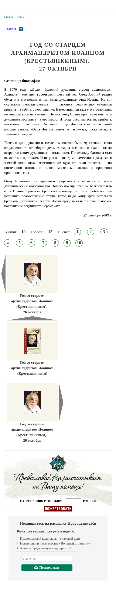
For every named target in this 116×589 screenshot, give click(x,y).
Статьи (20, 16)
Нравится (11, 28)
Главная (8, 16)
